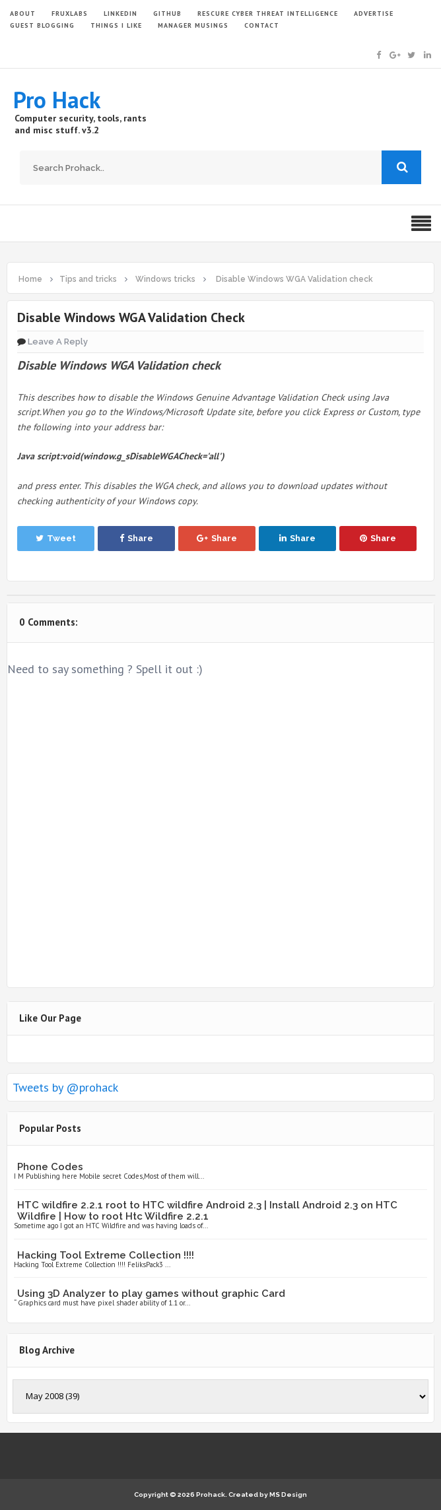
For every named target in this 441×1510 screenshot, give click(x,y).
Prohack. (212, 1494)
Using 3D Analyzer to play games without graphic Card (151, 1293)
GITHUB (167, 13)
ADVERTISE (373, 13)
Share (136, 538)
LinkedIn (120, 13)
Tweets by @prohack (65, 1087)
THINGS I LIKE (116, 25)
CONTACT (261, 25)
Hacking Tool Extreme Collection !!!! (105, 1255)
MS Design (288, 1494)
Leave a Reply (58, 341)
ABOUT (23, 13)
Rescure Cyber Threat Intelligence (267, 13)
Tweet (56, 538)
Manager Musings (193, 25)
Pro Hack (56, 99)
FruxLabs (69, 13)
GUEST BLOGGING (42, 25)
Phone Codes (50, 1167)
